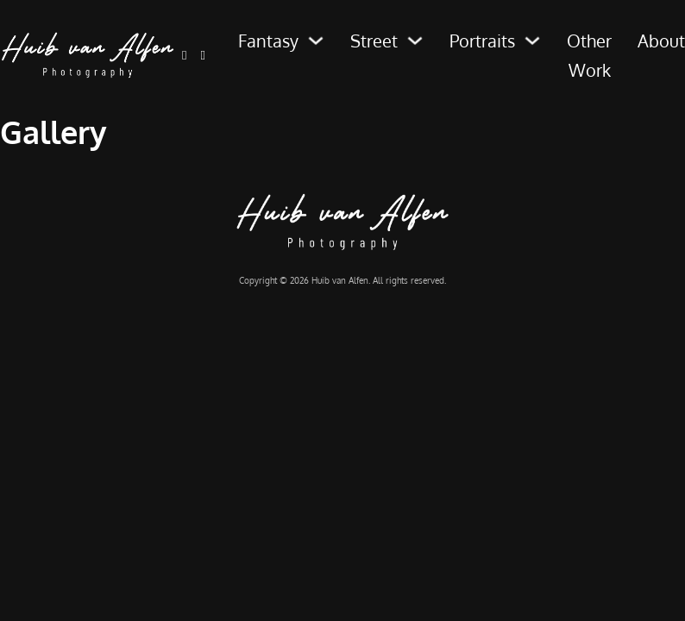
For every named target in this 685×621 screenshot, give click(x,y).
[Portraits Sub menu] (532, 40)
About (661, 40)
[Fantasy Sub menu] (315, 40)
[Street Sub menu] (415, 40)
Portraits (482, 40)
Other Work (589, 55)
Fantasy (268, 40)
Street (374, 40)
